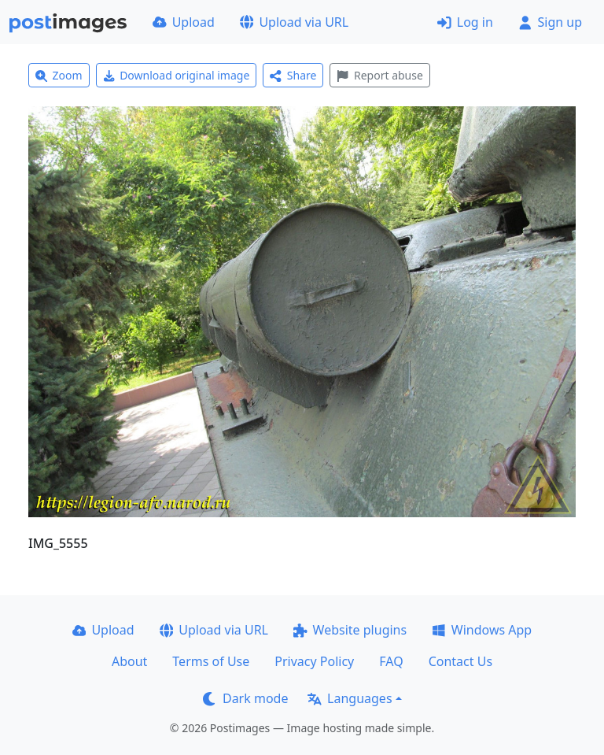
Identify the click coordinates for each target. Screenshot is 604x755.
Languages (350, 698)
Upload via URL (294, 22)
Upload (184, 22)
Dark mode (245, 698)
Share (293, 75)
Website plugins (350, 629)
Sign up (550, 22)
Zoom (59, 75)
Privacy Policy (314, 661)
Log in (465, 22)
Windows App (482, 629)
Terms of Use (210, 661)
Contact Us (460, 661)
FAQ (391, 661)
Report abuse (379, 75)
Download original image (176, 75)
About (129, 661)
